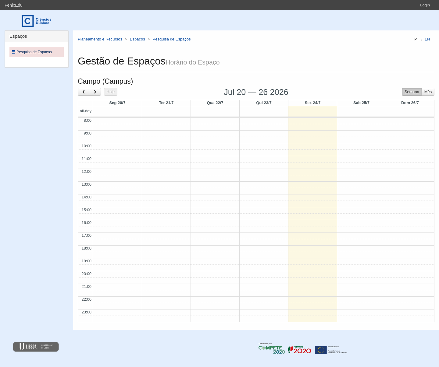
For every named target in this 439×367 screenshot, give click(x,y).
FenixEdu (14, 5)
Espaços (137, 39)
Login (425, 5)
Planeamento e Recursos (100, 39)
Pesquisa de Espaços (172, 39)
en (427, 39)
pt (416, 39)
